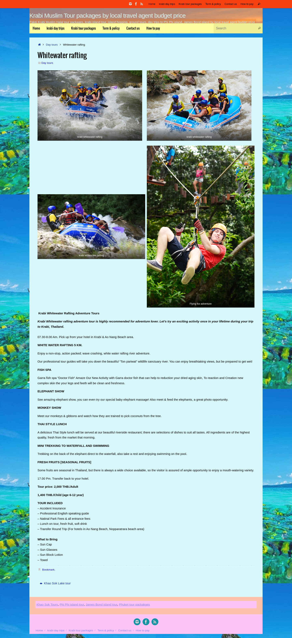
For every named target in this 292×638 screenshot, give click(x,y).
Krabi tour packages (190, 3)
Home (151, 3)
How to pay (246, 3)
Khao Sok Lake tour (55, 583)
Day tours (52, 44)
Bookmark (48, 569)
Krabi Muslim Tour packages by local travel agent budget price (107, 15)
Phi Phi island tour (72, 604)
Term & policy (213, 3)
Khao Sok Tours (47, 604)
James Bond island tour (101, 604)
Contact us (230, 3)
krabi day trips (167, 3)
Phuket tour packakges (134, 604)
